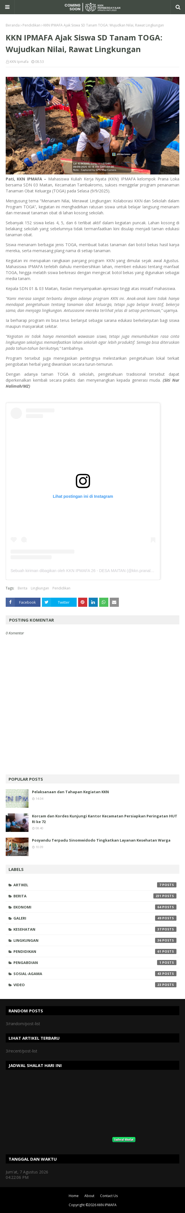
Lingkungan (40, 588)
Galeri (94, 918)
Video (94, 984)
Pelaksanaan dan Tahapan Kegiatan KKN (70, 791)
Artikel (94, 884)
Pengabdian (94, 962)
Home (74, 1195)
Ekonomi (94, 907)
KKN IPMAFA (107, 1204)
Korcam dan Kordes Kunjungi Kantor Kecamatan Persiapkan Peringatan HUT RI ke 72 (104, 818)
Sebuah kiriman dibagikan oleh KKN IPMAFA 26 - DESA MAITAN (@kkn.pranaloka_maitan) (91, 570)
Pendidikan (31, 25)
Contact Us (109, 1195)
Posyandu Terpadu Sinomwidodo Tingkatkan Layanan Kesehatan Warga (101, 840)
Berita (22, 588)
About (89, 1195)
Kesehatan (94, 929)
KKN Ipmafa (19, 61)
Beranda (13, 25)
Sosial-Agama (94, 973)
